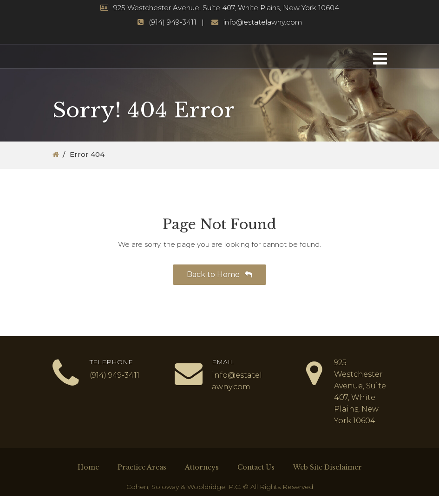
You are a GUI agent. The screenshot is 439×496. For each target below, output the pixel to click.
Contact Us (256, 467)
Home (88, 467)
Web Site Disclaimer (327, 467)
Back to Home (219, 274)
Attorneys (202, 467)
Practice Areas (142, 467)
